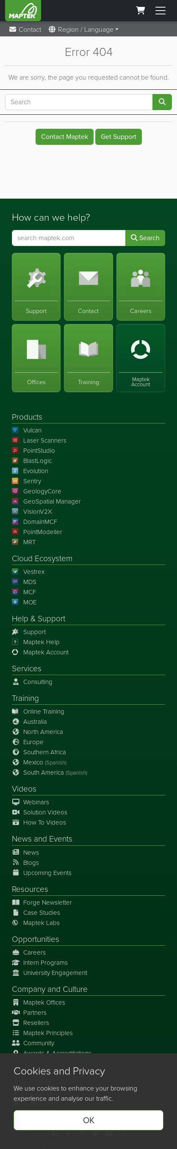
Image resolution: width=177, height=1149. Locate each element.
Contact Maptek (64, 136)
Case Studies (36, 912)
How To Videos (39, 822)
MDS (24, 582)
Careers (29, 952)
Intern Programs (40, 962)
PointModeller (37, 532)
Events (60, 839)
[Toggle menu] (160, 11)
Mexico (39, 762)
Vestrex (28, 571)
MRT (24, 542)
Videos (24, 789)
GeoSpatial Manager (46, 501)
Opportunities (35, 939)
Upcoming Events (42, 873)
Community (33, 1043)
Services (26, 668)
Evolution (30, 471)
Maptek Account (40, 652)
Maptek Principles (42, 1033)
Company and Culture (50, 989)
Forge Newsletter (42, 902)
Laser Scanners (39, 440)
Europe (28, 742)
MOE (24, 602)
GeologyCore (36, 491)
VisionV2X (32, 511)
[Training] (88, 358)
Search (145, 237)
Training (25, 698)
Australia (29, 721)
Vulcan (26, 430)
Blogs (25, 862)
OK (88, 1120)
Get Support (118, 136)
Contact (24, 29)
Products (27, 417)
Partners (29, 1012)
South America (49, 772)
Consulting (32, 682)
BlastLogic (32, 460)
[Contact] (88, 286)
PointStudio (33, 450)
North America (37, 731)
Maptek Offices (38, 1002)
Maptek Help (36, 642)
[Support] (36, 286)
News (22, 839)
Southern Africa (39, 752)
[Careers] (140, 286)
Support (29, 632)
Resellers (30, 1022)
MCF (24, 592)
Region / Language (80, 29)
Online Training (38, 711)
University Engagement (49, 972)
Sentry (26, 481)
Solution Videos (39, 812)
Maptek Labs (36, 923)
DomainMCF (34, 521)
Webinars (30, 802)
